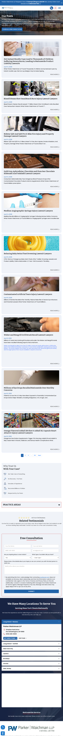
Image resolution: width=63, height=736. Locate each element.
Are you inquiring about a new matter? (15, 554)
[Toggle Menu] (59, 8)
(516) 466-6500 (10, 634)
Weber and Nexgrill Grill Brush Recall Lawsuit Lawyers (28, 335)
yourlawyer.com (44, 577)
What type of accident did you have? (43, 554)
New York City (8, 649)
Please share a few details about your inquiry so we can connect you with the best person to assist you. (30, 562)
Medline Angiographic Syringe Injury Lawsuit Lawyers (28, 211)
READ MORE (54, 74)
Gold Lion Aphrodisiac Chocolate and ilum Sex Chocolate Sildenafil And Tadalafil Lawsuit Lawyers (29, 172)
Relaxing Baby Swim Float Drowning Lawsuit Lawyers (28, 254)
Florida (5, 664)
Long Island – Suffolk (10, 644)
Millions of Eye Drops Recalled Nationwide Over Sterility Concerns (29, 389)
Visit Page (22, 638)
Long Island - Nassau (10, 622)
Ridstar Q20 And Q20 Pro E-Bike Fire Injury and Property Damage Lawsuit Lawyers (29, 135)
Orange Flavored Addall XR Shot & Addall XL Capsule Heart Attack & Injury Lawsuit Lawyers (30, 432)
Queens (6, 654)
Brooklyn (6, 659)
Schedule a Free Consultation (12, 29)
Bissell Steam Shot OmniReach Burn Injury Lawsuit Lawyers (30, 99)
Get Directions (9, 638)
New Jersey (7, 668)
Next (39, 455)
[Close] (62, 3)
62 (35, 455)
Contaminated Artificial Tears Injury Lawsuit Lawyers (28, 294)
